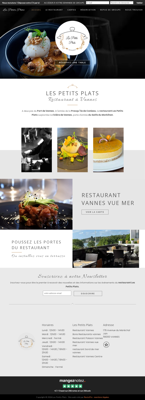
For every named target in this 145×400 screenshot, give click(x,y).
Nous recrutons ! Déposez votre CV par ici (21, 3)
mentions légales (101, 397)
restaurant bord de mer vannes (85, 351)
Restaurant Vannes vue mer (85, 344)
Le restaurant (54, 9)
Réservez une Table (72, 62)
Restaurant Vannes (83, 330)
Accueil (36, 9)
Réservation (88, 9)
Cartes (71, 9)
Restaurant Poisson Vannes (87, 338)
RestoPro (88, 397)
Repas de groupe (110, 9)
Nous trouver (134, 9)
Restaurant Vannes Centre (87, 356)
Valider (140, 3)
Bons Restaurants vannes (86, 334)
